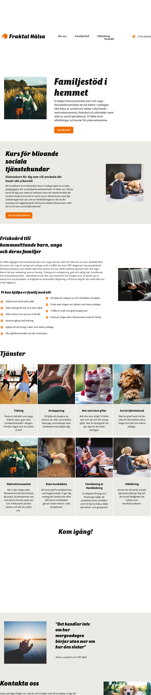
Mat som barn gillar (93, 412)
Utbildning (103, 36)
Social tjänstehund (131, 412)
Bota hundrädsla (55, 486)
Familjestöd (82, 36)
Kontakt (109, 39)
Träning (18, 412)
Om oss (62, 36)
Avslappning (55, 412)
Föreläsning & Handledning (93, 487)
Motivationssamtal (18, 486)
